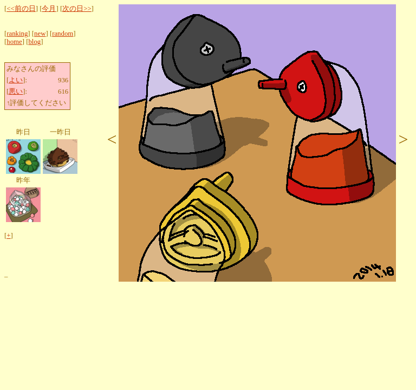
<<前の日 (20, 8)
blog (34, 42)
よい (16, 80)
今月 (49, 8)
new (40, 33)
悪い (16, 91)
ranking (17, 33)
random (62, 33)
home (14, 42)
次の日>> (76, 8)
